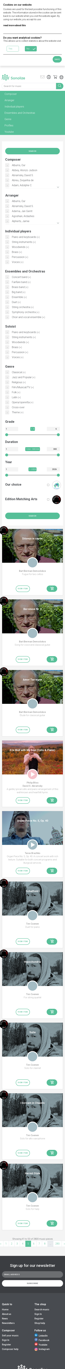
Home (5, 1309)
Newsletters (8, 1323)
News (5, 1318)
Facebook (41, 1340)
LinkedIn (41, 1335)
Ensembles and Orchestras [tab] (20, 112)
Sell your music (10, 1335)
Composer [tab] (11, 94)
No (28, 48)
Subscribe (32, 1283)
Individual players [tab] (14, 106)
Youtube (40, 1344)
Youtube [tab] (9, 131)
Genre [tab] (8, 119)
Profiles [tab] (9, 125)
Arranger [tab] (9, 100)
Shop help (39, 1323)
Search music (41, 1309)
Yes (10, 48)
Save (57, 59)
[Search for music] (29, 86)
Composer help (10, 1349)
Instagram (42, 1349)
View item (23, 589)
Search (33, 151)
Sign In (38, 1314)
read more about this (14, 25)
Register (39, 1318)
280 (57, 1243)
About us (6, 1314)
